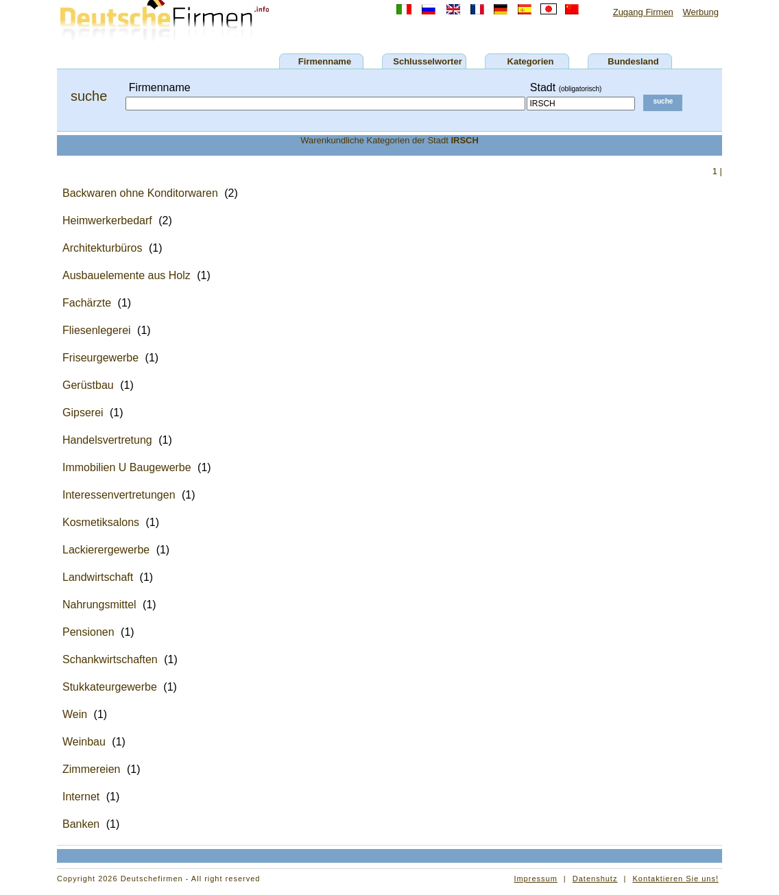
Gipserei (83, 412)
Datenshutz (595, 878)
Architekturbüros (102, 248)
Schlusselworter (427, 61)
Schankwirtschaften (110, 659)
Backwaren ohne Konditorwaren (140, 193)
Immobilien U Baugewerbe (126, 467)
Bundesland (633, 61)
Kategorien (530, 61)
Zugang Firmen (643, 12)
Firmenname (324, 61)
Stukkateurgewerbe (109, 687)
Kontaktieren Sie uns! (675, 878)
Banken (80, 824)
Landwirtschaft (97, 577)
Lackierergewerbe (105, 550)
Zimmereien (91, 769)
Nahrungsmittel (99, 604)
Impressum (535, 878)
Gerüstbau (88, 385)
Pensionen (88, 632)
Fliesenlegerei (96, 330)
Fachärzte (86, 303)
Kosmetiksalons (100, 522)
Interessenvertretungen (119, 495)
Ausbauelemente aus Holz (126, 275)
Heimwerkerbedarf (107, 220)
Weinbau (84, 742)
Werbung (700, 12)
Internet (80, 796)
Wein (74, 714)
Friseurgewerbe (100, 357)
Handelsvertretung (107, 440)
